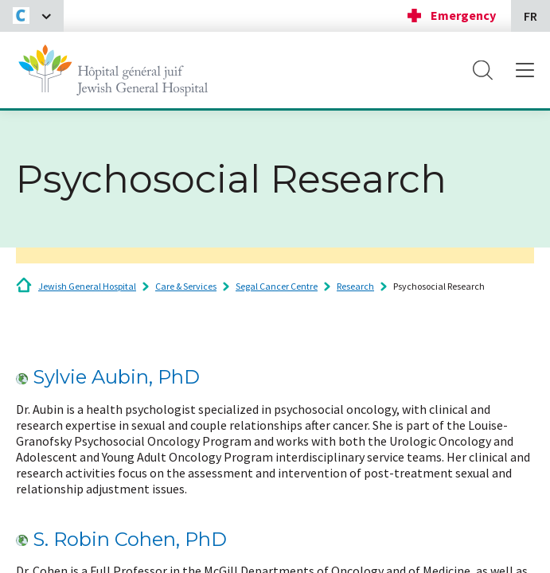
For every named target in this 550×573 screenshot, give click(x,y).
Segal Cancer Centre (277, 286)
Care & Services (185, 286)
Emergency (463, 15)
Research (355, 286)
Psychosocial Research (439, 286)
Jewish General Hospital (87, 286)
